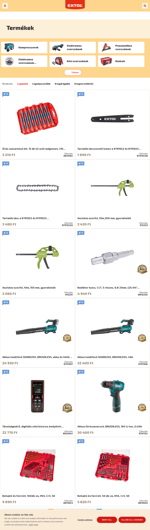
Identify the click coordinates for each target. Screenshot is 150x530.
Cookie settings (85, 520)
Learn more (33, 525)
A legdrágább (62, 83)
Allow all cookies (132, 520)
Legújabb (22, 83)
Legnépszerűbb (41, 83)
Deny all (107, 520)
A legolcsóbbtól (83, 83)
